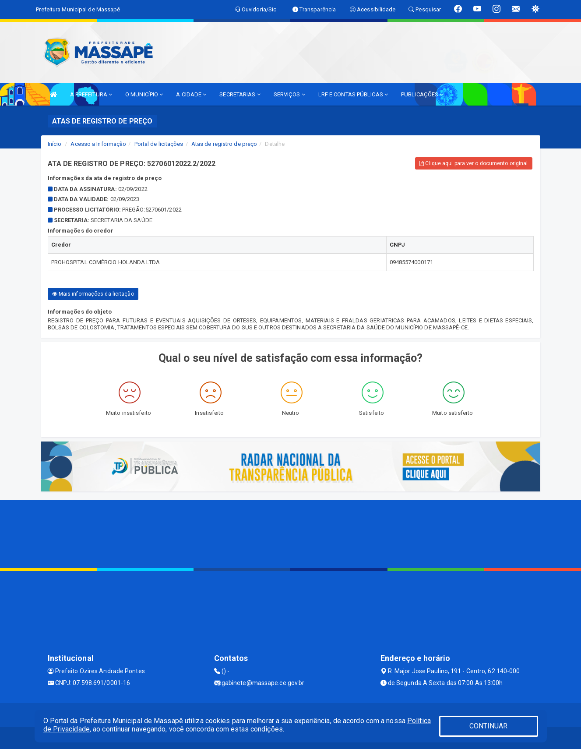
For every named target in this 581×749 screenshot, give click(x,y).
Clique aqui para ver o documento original (473, 163)
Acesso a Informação (98, 144)
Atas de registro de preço (224, 144)
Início (55, 144)
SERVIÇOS (289, 94)
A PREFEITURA (91, 94)
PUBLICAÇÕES (422, 94)
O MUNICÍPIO (144, 94)
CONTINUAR (488, 726)
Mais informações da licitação (93, 294)
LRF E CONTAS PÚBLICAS (353, 94)
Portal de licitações (158, 144)
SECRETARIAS (239, 94)
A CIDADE (191, 94)
